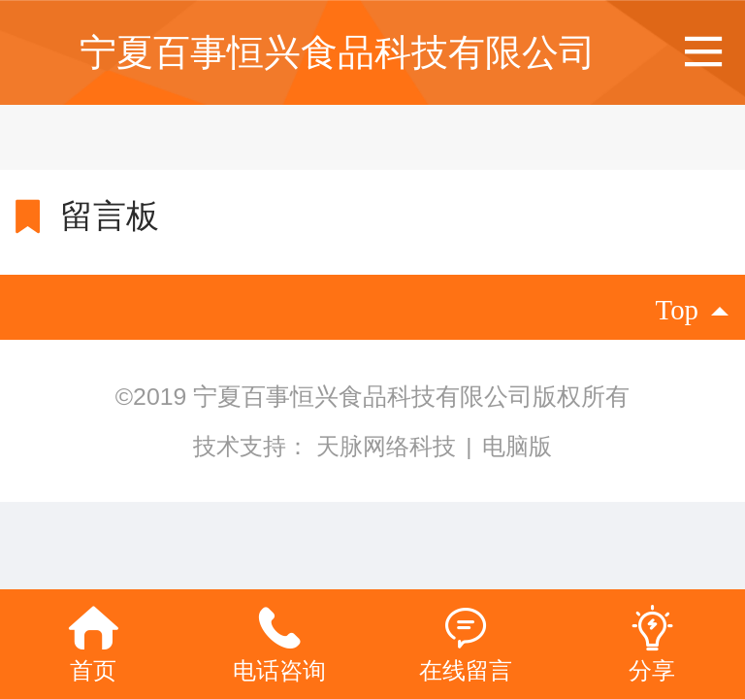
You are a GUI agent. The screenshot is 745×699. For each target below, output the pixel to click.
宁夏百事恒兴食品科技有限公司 (338, 52)
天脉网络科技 (389, 446)
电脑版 (517, 446)
